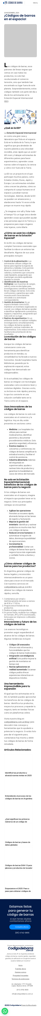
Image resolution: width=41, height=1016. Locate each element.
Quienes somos (20, 972)
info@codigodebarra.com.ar (22, 994)
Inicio (20, 965)
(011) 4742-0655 (22, 932)
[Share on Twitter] (19, 13)
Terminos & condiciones (20, 979)
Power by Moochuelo (28, 1005)
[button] (5, 1011)
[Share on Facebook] (15, 13)
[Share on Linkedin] (24, 12)
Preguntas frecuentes (20, 975)
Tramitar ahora (20, 969)
